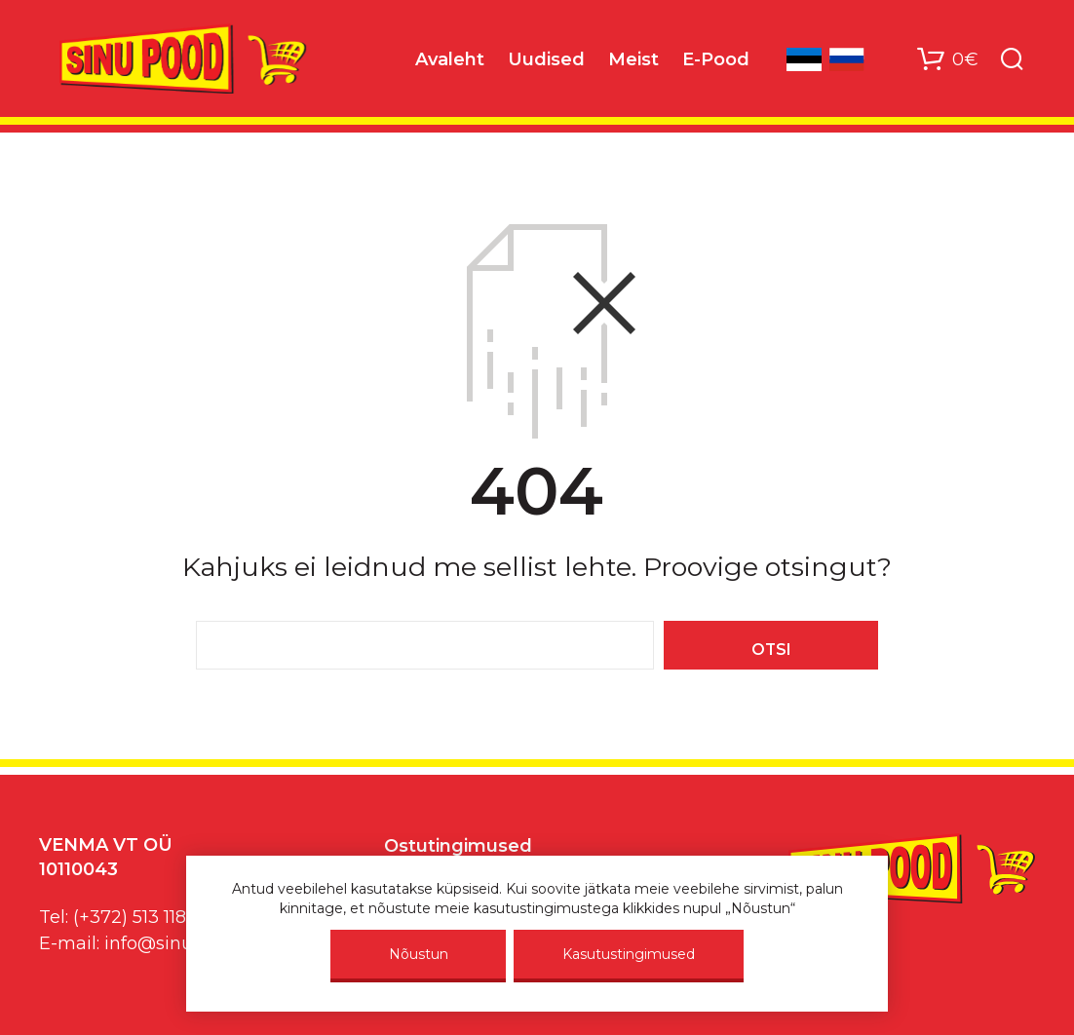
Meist (633, 59)
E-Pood (715, 59)
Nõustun (418, 954)
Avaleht (449, 59)
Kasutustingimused (628, 954)
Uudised (546, 59)
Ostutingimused (458, 846)
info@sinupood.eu (183, 943)
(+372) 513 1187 (135, 917)
